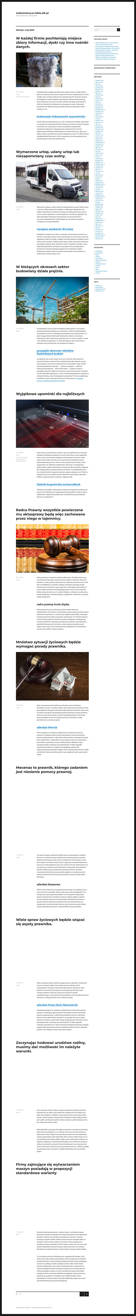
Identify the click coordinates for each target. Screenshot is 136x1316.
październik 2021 (100, 164)
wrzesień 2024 (99, 111)
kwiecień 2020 (99, 191)
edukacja (97, 256)
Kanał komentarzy (100, 289)
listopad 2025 (99, 89)
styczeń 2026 (99, 86)
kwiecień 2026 (99, 80)
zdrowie (97, 273)
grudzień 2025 (99, 88)
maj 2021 (97, 173)
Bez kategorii (99, 253)
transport (98, 265)
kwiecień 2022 (99, 153)
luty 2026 (98, 84)
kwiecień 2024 (99, 120)
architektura (98, 251)
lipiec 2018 (98, 209)
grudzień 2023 (99, 128)
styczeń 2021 (99, 180)
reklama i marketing (101, 260)
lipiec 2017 (98, 224)
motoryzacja (98, 258)
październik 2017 (100, 220)
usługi (17, 94)
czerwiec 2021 (99, 171)
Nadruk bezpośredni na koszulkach (58, 484)
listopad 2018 (99, 206)
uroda (97, 267)
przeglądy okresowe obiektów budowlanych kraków (55, 352)
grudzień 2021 (99, 160)
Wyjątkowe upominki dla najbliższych (50, 394)
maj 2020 (98, 189)
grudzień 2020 (99, 182)
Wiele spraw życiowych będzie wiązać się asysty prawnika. (50, 922)
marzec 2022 (99, 155)
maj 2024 (98, 118)
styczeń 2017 (99, 231)
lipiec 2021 (98, 169)
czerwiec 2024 (99, 117)
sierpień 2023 (99, 131)
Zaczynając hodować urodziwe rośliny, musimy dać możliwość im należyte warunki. (51, 1047)
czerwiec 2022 (99, 149)
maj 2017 (97, 228)
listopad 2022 (99, 140)
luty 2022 (98, 157)
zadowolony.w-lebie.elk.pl (32, 13)
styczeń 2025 (99, 104)
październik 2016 (100, 235)
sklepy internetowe (100, 264)
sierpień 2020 (99, 188)
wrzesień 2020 (99, 186)
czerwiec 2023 (99, 135)
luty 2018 (97, 217)
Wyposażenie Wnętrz (101, 271)
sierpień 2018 (99, 208)
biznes (18, 331)
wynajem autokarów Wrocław (55, 229)
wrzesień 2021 (99, 166)
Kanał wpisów (99, 287)
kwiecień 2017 (99, 229)
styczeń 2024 (99, 126)
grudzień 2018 (99, 204)
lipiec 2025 (98, 93)
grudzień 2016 (99, 233)
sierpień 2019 (99, 198)
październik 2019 (100, 197)
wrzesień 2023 (99, 129)
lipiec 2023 (98, 133)
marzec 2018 (98, 215)
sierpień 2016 (99, 238)
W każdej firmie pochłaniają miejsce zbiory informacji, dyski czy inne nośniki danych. (52, 42)
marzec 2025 (99, 100)
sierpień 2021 (99, 168)
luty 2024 (98, 124)
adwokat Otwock (47, 727)
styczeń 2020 (99, 193)
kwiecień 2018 (99, 213)
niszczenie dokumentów (23, 96)
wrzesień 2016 (99, 237)
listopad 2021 (99, 162)
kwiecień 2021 (99, 175)
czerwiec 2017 (99, 226)
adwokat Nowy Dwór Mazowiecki (57, 1005)
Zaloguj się (98, 285)
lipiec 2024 (98, 115)
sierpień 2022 (99, 146)
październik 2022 (100, 142)
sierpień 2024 (99, 113)
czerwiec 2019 (99, 200)
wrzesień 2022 (99, 144)
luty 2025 (98, 102)
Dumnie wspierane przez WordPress (42, 1307)
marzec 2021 (98, 177)
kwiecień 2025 (99, 98)
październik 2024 (100, 109)
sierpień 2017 (99, 222)
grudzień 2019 (99, 195)
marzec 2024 (99, 122)
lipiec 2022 (98, 148)
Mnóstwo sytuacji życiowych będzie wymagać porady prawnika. (48, 644)
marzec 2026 (99, 82)
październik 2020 (100, 184)
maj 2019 (97, 202)
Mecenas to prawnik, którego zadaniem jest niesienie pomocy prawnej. (52, 769)
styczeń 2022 (99, 158)
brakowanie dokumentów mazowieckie (61, 116)
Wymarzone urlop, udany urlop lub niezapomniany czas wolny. (47, 154)
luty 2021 (97, 178)
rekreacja (98, 262)
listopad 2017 (99, 218)
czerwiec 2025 (99, 95)
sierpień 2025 (99, 91)
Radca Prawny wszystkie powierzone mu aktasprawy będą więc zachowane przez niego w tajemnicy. (50, 514)
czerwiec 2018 (99, 211)
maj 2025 (98, 97)
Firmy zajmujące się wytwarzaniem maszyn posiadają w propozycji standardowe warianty (48, 1168)
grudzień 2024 (99, 106)
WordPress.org (99, 291)
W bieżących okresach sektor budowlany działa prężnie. (42, 269)
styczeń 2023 (99, 138)
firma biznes (19, 457)
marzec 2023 (98, 137)
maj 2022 (98, 151)
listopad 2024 (99, 108)
